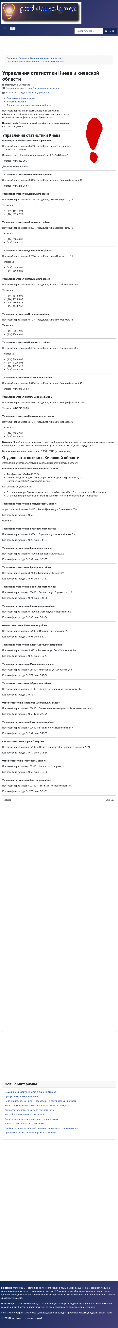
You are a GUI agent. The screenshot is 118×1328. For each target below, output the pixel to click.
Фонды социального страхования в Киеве (29, 105)
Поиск (109, 31)
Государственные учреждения (34, 92)
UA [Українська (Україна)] (4, 28)
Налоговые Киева (16, 101)
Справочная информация (46, 88)
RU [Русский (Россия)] (12, 28)
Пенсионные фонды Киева (21, 98)
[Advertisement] (38, 44)
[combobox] (89, 31)
